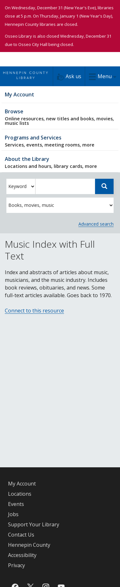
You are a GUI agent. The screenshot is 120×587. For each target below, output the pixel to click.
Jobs (13, 514)
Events (16, 504)
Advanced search (96, 224)
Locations (19, 493)
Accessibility (22, 555)
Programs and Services (60, 141)
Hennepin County (29, 544)
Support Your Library (33, 524)
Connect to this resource (34, 310)
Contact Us (21, 534)
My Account (22, 483)
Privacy (16, 565)
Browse (60, 117)
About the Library (60, 162)
